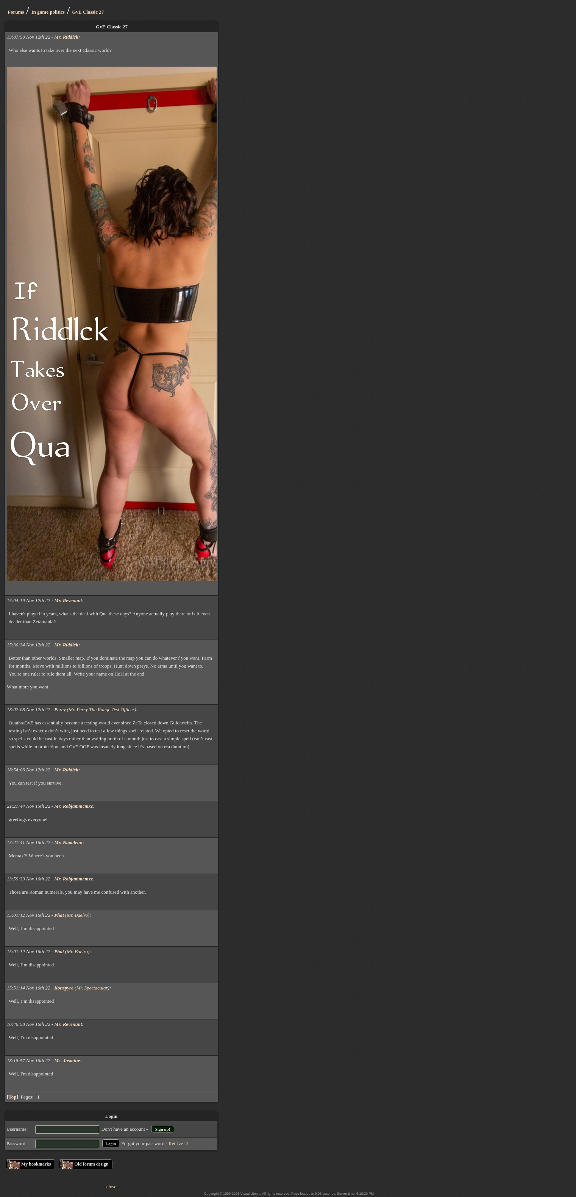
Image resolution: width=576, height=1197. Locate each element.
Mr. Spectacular (92, 988)
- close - (111, 1186)
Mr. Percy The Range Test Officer (101, 709)
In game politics (48, 12)
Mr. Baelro (77, 915)
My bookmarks (36, 1164)
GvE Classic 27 (88, 12)
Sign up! (162, 1129)
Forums (16, 12)
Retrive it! (179, 1143)
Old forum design (91, 1164)
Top (12, 1097)
